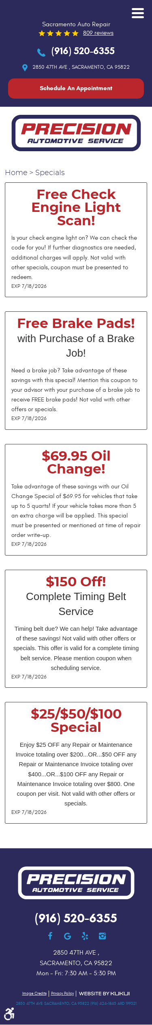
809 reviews (98, 33)
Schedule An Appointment (76, 88)
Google (67, 936)
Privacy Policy (62, 993)
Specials (50, 173)
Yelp (85, 936)
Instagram (102, 936)
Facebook (50, 936)
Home (16, 173)
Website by (104, 994)
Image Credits (34, 993)
